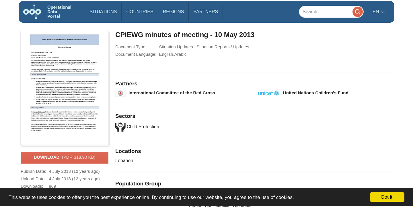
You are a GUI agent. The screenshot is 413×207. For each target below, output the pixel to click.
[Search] (331, 12)
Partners (205, 11)
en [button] (376, 11)
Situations (103, 11)
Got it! (387, 197)
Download (64, 157)
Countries (139, 11)
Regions (173, 11)
